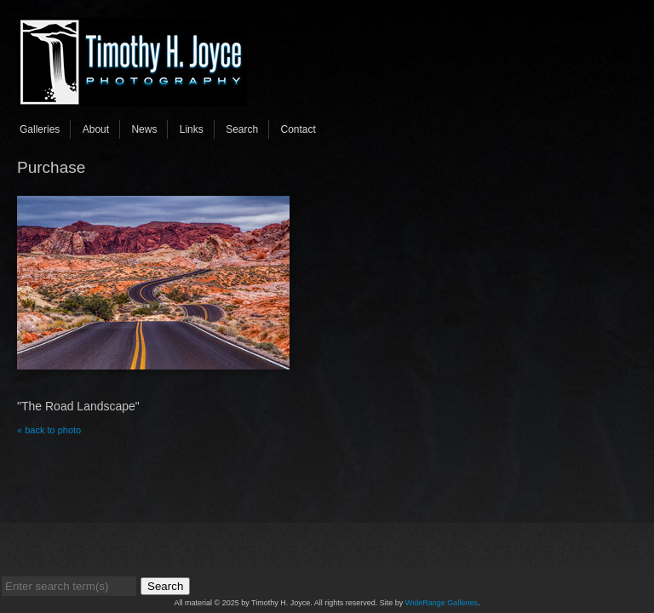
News (144, 129)
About (96, 129)
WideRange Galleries (441, 603)
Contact (298, 129)
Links (192, 129)
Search (242, 129)
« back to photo (49, 430)
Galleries (40, 129)
